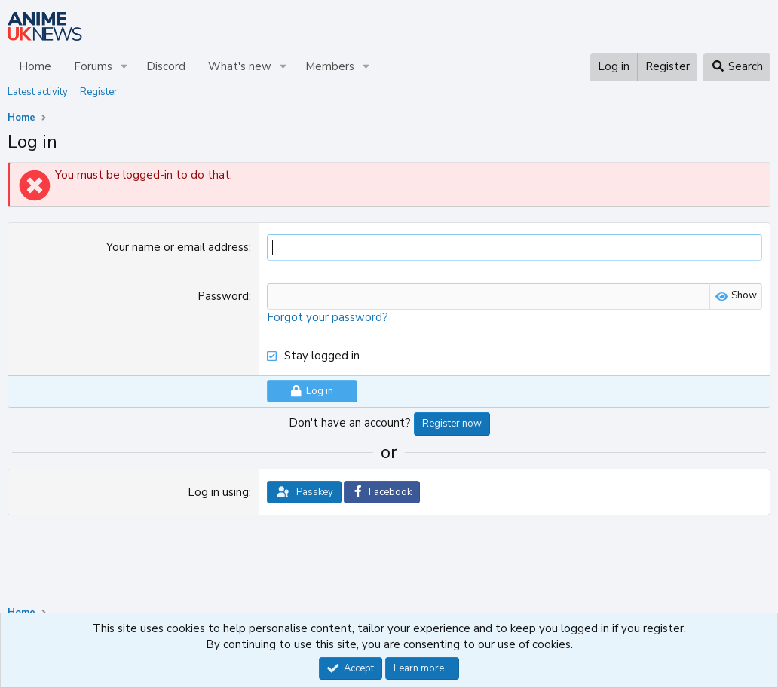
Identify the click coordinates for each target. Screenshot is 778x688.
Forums (93, 66)
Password (223, 296)
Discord (165, 66)
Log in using (218, 492)
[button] (124, 67)
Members (329, 66)
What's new (239, 66)
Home (35, 66)
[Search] (736, 67)
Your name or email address (177, 247)
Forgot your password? (327, 317)
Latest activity (38, 92)
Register (99, 92)
